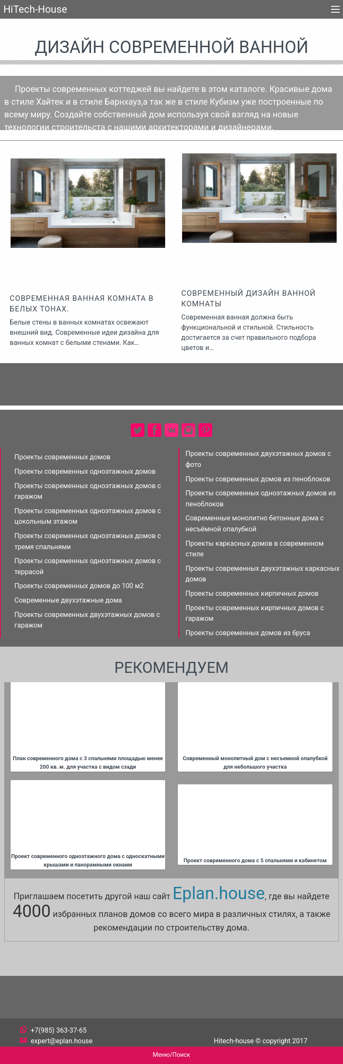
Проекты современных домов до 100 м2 (79, 586)
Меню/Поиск (171, 1054)
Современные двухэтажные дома (68, 600)
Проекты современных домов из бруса (247, 633)
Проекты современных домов (62, 457)
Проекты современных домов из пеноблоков (257, 479)
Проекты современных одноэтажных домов (85, 471)
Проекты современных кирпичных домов (252, 593)
